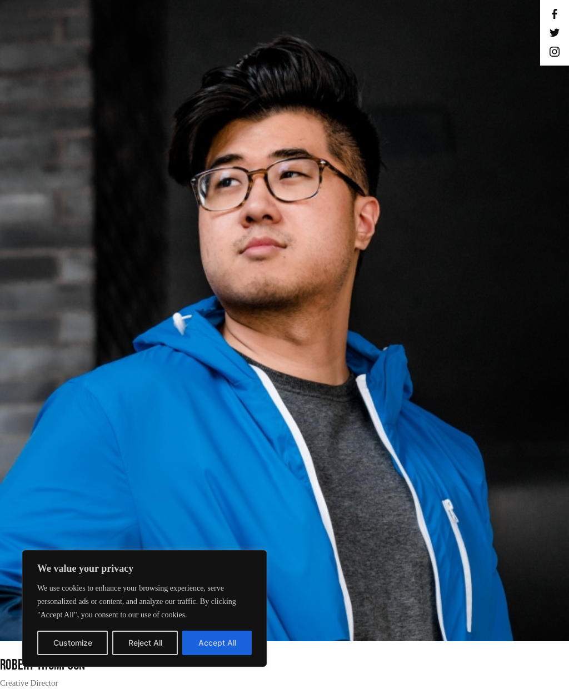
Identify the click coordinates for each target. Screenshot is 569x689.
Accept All (217, 642)
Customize (72, 642)
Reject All (145, 642)
